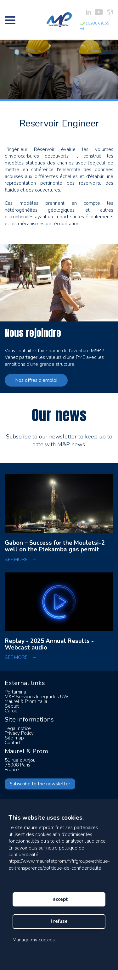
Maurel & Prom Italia (26, 701)
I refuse (59, 921)
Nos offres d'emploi (36, 380)
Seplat (12, 706)
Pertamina (15, 692)
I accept (59, 899)
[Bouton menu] (10, 19)
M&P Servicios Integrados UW (36, 697)
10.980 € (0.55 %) (94, 26)
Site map (14, 738)
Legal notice (18, 728)
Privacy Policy (19, 733)
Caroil (11, 711)
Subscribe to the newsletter (40, 784)
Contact (13, 742)
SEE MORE (21, 559)
